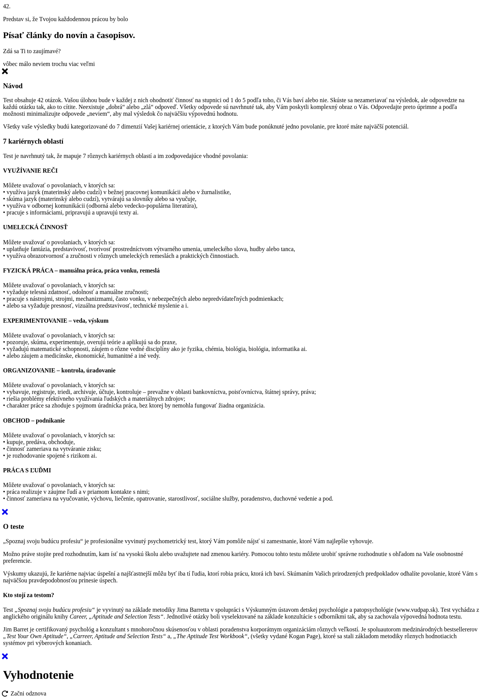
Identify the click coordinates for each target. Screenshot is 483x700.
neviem (41, 64)
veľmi (87, 64)
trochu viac (65, 64)
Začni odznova (24, 693)
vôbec (10, 64)
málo (25, 64)
